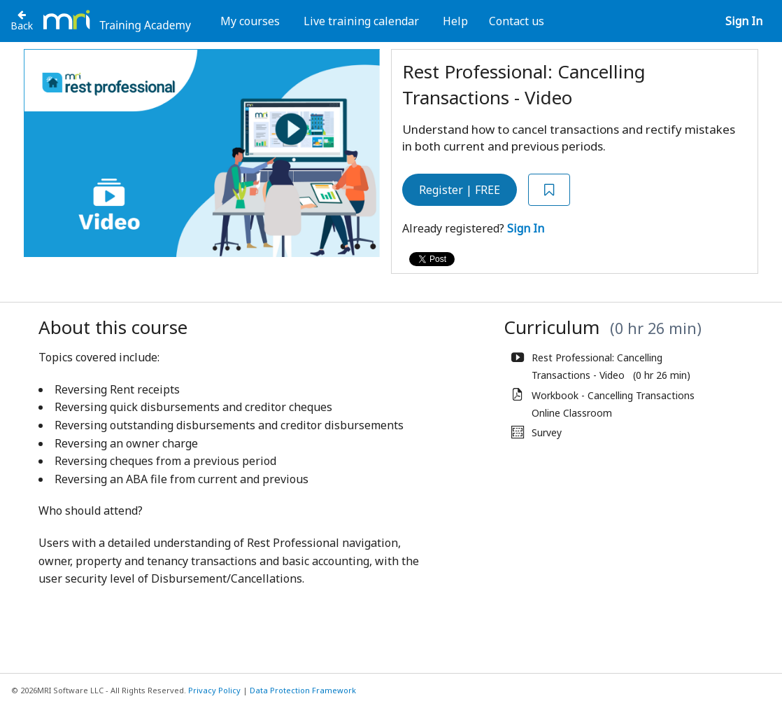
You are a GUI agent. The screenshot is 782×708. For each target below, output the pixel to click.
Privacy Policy (214, 690)
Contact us (516, 21)
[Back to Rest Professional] (21, 20)
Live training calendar (361, 21)
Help (455, 21)
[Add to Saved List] (549, 190)
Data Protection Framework (303, 690)
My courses (250, 21)
